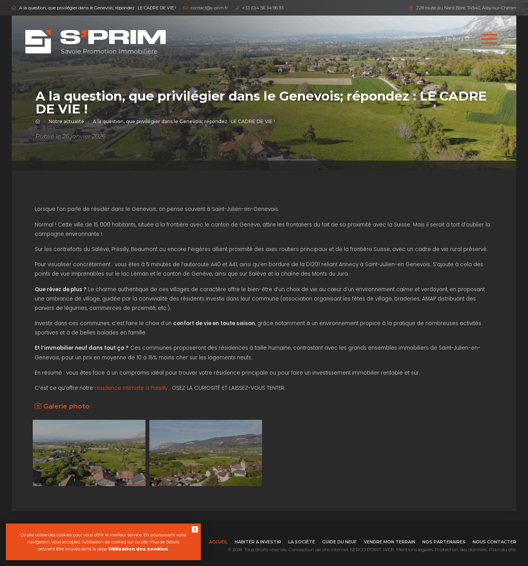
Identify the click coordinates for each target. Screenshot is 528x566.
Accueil (218, 542)
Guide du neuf (339, 542)
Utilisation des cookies (138, 549)
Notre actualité (66, 121)
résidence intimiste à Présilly (131, 388)
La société (301, 542)
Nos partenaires (444, 542)
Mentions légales (414, 549)
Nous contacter (494, 542)
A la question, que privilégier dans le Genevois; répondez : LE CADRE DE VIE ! (184, 121)
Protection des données (461, 549)
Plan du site (502, 549)
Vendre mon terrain (389, 542)
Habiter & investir (258, 542)
